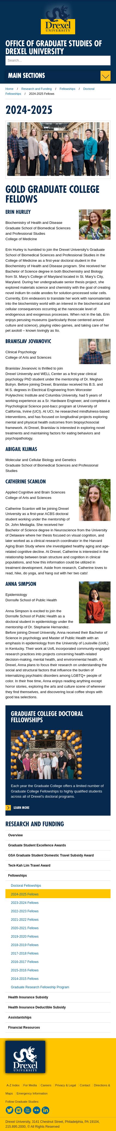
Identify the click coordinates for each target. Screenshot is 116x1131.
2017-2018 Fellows (24, 953)
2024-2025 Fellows (24, 894)
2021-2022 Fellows (24, 920)
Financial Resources (24, 1027)
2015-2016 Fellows (24, 970)
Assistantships (19, 1017)
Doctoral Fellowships (26, 886)
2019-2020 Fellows (24, 936)
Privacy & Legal (65, 1085)
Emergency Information (32, 1093)
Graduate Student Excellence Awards (37, 845)
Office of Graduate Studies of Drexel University (53, 47)
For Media (30, 1085)
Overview (15, 835)
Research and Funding (37, 88)
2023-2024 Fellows (24, 903)
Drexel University (58, 17)
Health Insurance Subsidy (28, 997)
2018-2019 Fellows (24, 945)
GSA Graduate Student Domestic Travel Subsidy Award (51, 855)
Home (9, 88)
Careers (46, 1085)
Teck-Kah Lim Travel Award (29, 865)
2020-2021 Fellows (24, 928)
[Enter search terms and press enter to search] (58, 60)
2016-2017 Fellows (24, 962)
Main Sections (26, 75)
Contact (85, 1085)
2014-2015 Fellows (24, 979)
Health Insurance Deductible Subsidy (37, 1007)
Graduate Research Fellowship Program (40, 987)
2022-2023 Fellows (24, 911)
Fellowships (67, 88)
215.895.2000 (15, 1127)
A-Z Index (13, 1085)
